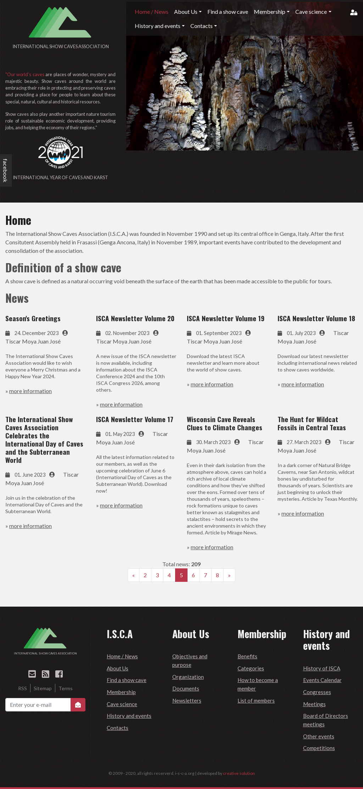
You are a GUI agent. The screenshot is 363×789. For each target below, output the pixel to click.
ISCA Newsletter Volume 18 (316, 318)
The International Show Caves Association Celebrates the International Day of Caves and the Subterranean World (44, 439)
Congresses (317, 692)
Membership (121, 692)
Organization (188, 677)
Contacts (117, 728)
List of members (256, 700)
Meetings (314, 704)
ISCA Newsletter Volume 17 (134, 419)
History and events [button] (157, 25)
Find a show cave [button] (227, 11)
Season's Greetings (33, 318)
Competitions (319, 748)
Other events (318, 736)
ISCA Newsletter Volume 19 (225, 318)
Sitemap (43, 688)
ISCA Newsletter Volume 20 (135, 318)
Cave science (122, 704)
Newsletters (186, 700)
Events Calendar (322, 680)
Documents (185, 688)
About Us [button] (185, 11)
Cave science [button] (311, 11)
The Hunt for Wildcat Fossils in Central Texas (312, 423)
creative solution (239, 773)
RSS (22, 688)
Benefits (247, 656)
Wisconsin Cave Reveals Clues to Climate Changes (224, 423)
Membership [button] (269, 11)
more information (30, 390)
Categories (251, 668)
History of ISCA (321, 668)
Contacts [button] (201, 25)
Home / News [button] (151, 11)
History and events (129, 716)
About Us (117, 668)
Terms (65, 688)
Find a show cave (126, 680)
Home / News (122, 656)
